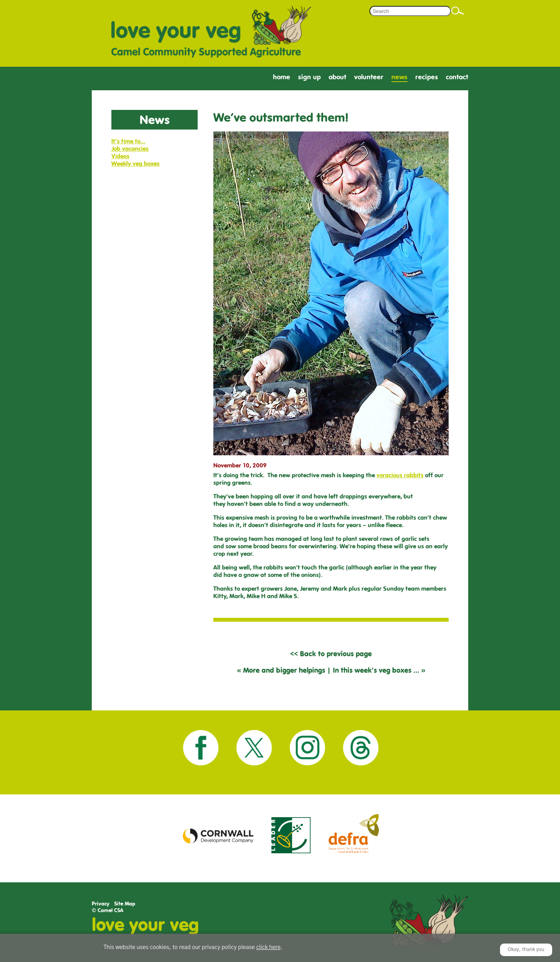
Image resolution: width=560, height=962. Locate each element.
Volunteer (369, 77)
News (399, 77)
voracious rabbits (400, 475)
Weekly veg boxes (135, 163)
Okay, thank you (526, 949)
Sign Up (309, 77)
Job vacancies (130, 148)
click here (268, 947)
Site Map (124, 903)
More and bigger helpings (284, 670)
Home (281, 77)
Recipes (426, 77)
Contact (457, 77)
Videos (120, 156)
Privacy (100, 903)
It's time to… (128, 141)
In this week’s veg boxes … (376, 670)
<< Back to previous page (331, 653)
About (337, 77)
